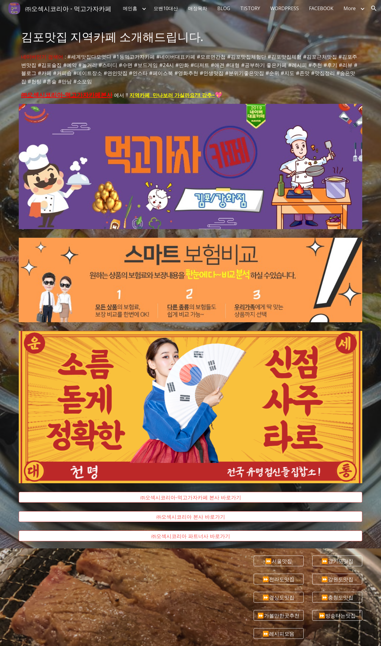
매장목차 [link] (197, 8)
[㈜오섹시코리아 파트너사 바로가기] (190, 535)
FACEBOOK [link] (321, 8)
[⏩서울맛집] (278, 560)
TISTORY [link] (250, 8)
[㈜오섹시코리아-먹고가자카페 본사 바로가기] (190, 497)
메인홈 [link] (130, 8)
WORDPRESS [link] (284, 8)
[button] (374, 8)
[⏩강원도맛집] (337, 579)
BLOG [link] (223, 8)
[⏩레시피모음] (278, 633)
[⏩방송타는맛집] (337, 615)
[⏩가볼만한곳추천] (278, 615)
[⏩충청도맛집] (337, 597)
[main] (190, 36)
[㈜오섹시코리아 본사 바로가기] (190, 516)
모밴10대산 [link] (166, 8)
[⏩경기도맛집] (337, 560)
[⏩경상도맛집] (278, 597)
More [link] (349, 8)
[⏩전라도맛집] (278, 579)
